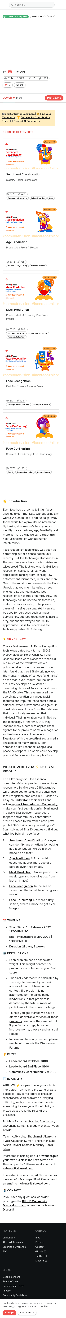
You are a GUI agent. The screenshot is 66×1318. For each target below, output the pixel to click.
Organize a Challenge (14, 1246)
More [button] (20, 97)
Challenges (9, 1237)
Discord (8, 1209)
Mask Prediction (17, 309)
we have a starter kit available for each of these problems (33, 1017)
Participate (54, 98)
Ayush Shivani (12, 1145)
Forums (39, 1242)
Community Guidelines (15, 1295)
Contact (39, 1246)
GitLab (40, 1251)
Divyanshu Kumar (14, 1125)
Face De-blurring (20, 900)
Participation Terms (13, 1286)
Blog (37, 1237)
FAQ (5, 1251)
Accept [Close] (9, 1312)
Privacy (7, 1290)
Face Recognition (18, 381)
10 (7, 85)
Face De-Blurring (18, 448)
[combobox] (32, 5)
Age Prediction (16, 242)
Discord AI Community (27, 121)
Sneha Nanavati (45, 1140)
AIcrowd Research (13, 1242)
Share (19, 85)
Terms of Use (10, 1281)
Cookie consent (11, 1276)
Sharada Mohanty (33, 1145)
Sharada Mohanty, (38, 1125)
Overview (9, 97)
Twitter (41, 1256)
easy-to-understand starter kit (23, 800)
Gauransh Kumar (21, 1140)
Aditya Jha (31, 1121)
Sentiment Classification (23, 174)
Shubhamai (47, 1121)
